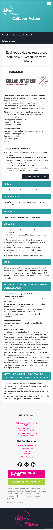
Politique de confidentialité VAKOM (26, 424)
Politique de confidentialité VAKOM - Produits (26, 434)
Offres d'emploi (26, 457)
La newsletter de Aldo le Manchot (23, 474)
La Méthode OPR (26, 449)
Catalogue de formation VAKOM (27, 482)
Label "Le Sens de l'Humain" (26, 453)
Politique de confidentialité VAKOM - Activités (26, 429)
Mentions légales (26, 420)
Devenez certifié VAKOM (26, 445)
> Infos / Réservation (36, 177)
